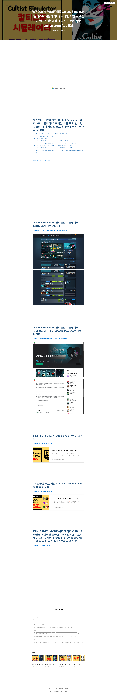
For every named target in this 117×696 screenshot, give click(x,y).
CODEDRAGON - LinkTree (62, 688)
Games (35, 624)
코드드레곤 (51, 688)
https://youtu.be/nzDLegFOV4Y (41, 160)
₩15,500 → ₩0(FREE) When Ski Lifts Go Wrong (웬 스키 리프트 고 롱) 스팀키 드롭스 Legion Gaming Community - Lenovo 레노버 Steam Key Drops (55, 637)
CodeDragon (11, 6)
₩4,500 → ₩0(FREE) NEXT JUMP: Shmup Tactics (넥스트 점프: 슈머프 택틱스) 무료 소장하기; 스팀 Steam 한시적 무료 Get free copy (55, 633)
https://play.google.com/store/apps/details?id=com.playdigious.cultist (51, 338)
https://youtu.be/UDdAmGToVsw (42, 545)
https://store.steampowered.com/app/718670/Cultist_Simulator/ (50, 230)
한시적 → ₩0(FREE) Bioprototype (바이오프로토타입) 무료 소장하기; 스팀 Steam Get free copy (53, 642)
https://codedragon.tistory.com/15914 (43, 443)
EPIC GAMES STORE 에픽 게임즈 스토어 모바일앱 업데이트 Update (48, 641)
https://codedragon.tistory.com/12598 (43, 491)
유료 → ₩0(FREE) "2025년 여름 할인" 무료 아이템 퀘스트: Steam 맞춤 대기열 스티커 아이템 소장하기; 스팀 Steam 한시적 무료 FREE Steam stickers (55, 628)
